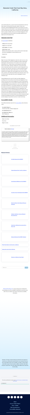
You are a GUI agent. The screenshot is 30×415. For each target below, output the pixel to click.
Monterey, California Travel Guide (17, 257)
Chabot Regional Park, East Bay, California (19, 170)
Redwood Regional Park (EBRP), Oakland (18, 236)
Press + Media (15, 405)
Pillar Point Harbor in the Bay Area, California (10, 244)
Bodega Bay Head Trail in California (8, 249)
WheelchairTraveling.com (7, 288)
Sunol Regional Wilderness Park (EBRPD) (18, 181)
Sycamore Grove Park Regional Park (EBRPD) (19, 192)
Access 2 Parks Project (15, 403)
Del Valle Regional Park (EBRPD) (17, 159)
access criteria (5, 40)
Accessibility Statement (15, 409)
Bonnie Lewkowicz (24, 15)
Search (26, 267)
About (15, 401)
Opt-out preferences (15, 407)
